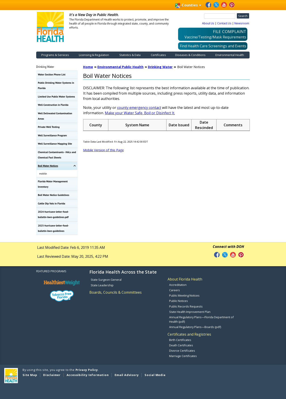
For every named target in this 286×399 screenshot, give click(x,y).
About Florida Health (185, 279)
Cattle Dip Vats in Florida (51, 203)
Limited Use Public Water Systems (56, 96)
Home (88, 67)
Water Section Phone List (51, 74)
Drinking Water (45, 67)
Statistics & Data (130, 55)
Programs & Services (55, 55)
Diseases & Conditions (190, 55)
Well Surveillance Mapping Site (55, 143)
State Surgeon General (106, 280)
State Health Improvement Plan (189, 312)
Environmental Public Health (120, 67)
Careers (174, 290)
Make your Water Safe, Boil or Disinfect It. (140, 112)
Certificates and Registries (189, 334)
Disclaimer (52, 375)
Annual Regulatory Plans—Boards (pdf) (195, 327)
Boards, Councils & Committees (115, 292)
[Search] (219, 16)
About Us (208, 23)
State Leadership (102, 285)
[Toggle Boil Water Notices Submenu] (74, 166)
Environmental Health (229, 55)
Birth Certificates (180, 340)
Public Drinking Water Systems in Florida (56, 85)
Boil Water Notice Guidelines (53, 195)
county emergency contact (139, 107)
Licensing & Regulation (94, 55)
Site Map (30, 375)
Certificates (158, 55)
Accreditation (178, 285)
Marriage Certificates (183, 356)
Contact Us (224, 23)
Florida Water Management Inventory (53, 184)
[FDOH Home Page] (50, 26)
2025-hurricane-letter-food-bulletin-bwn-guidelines (53, 228)
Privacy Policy (87, 370)
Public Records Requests (186, 306)
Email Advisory (127, 375)
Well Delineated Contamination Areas (55, 116)
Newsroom (241, 23)
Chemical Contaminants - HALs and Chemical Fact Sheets (57, 154)
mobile (43, 173)
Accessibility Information (88, 375)
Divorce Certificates (182, 351)
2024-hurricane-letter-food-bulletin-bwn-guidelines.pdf (53, 214)
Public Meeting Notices (184, 295)
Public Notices (178, 301)
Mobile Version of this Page (103, 150)
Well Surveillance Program (52, 135)
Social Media (155, 375)
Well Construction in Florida (53, 104)
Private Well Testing (49, 127)
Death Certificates (181, 345)
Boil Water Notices (48, 165)
